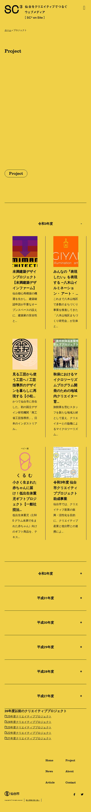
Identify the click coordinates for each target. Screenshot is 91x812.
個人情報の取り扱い (33, 800)
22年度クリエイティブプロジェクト (28, 733)
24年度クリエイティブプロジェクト (28, 722)
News (56, 773)
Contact (76, 784)
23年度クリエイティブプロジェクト (28, 727)
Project (76, 762)
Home (56, 762)
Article (56, 784)
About (76, 773)
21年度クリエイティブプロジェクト (28, 738)
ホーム (8, 30)
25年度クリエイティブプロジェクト (28, 716)
